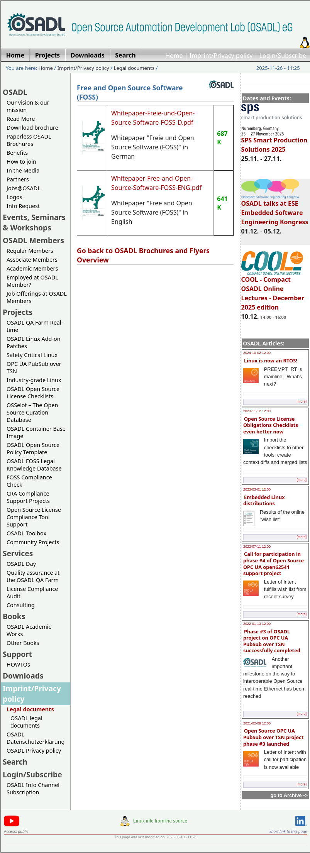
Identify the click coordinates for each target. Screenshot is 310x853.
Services (18, 553)
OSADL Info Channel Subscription (33, 788)
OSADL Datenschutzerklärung (35, 738)
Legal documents (133, 67)
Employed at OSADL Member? (32, 281)
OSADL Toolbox (26, 533)
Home (174, 55)
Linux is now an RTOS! (270, 360)
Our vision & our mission (28, 106)
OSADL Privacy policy (34, 750)
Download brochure (32, 127)
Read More (21, 118)
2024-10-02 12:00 (257, 353)
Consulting (21, 605)
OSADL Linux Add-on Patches (34, 342)
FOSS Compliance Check (29, 481)
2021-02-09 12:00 (257, 723)
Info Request (23, 206)
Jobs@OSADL (24, 188)
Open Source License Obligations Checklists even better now (270, 425)
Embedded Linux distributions (264, 500)
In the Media (23, 170)
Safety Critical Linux (32, 355)
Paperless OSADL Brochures (29, 140)
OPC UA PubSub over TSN (34, 367)
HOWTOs (18, 664)
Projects (17, 312)
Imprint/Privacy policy (221, 55)
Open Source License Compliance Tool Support (34, 517)
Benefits (17, 152)
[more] (301, 401)
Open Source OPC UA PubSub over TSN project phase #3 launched (273, 737)
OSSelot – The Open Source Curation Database (32, 412)
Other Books (23, 643)
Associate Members (32, 259)
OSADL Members (33, 240)
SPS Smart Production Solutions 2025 (274, 141)
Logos (14, 197)
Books (14, 616)
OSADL (15, 92)
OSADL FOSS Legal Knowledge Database (34, 464)
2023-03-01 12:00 (257, 489)
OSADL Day (21, 563)
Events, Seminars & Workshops (34, 222)
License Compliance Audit (32, 592)
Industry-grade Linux (34, 380)
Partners (18, 179)
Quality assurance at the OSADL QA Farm (33, 576)
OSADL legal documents (26, 721)
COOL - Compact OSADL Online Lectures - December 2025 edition (272, 289)
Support (17, 654)
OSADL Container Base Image (36, 432)
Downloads (23, 675)
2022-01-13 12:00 (257, 624)
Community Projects (33, 542)
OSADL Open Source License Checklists (33, 392)
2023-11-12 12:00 (257, 411)
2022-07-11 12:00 (257, 546)
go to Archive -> (289, 795)
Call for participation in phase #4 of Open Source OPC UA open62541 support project (273, 563)
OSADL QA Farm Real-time (35, 326)
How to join (21, 161)
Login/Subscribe (282, 55)
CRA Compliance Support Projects (28, 497)
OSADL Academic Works (29, 630)
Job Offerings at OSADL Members (37, 297)
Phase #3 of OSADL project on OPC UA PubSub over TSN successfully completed (271, 641)
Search (15, 762)
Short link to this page (288, 831)
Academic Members (32, 268)
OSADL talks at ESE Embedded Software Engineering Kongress (274, 209)
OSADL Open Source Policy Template (33, 448)
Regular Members (30, 250)
